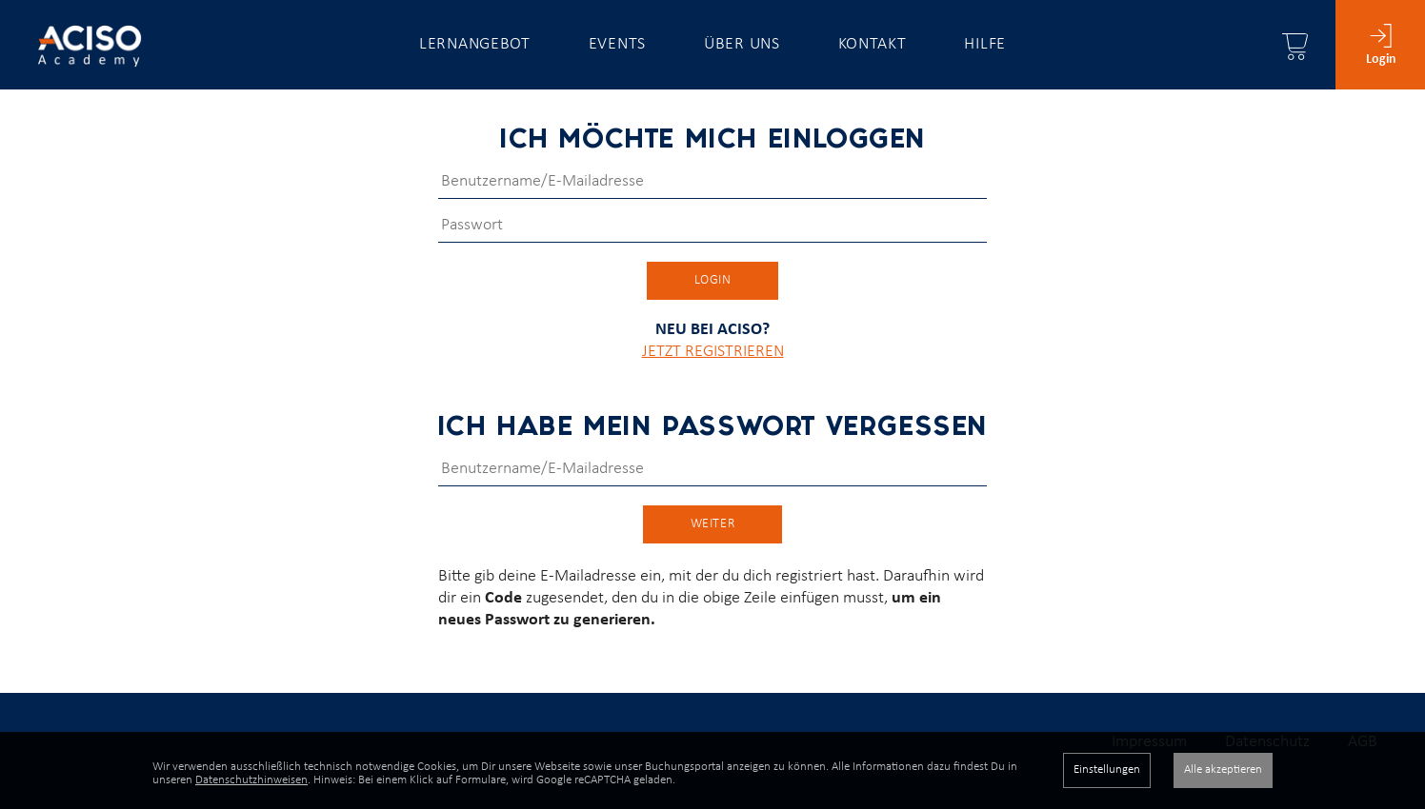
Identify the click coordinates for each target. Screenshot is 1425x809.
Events (617, 44)
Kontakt (872, 44)
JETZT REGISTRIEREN (713, 370)
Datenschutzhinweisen (251, 780)
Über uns (742, 44)
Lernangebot (475, 44)
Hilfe (985, 44)
